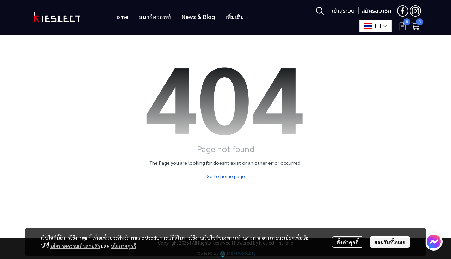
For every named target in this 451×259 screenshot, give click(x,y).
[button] (320, 11)
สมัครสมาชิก (376, 11)
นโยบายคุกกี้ (123, 246)
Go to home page (225, 176)
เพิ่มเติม (238, 17)
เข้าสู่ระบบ (343, 11)
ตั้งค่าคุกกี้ (347, 242)
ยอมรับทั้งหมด (390, 242)
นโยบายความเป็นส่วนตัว (75, 246)
